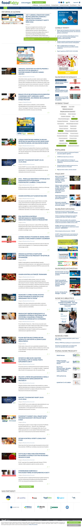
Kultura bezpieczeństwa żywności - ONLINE (65, 231)
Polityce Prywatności (33, 524)
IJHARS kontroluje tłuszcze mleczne (32, 196)
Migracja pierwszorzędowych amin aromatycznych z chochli (61, 90)
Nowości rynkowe (63, 126)
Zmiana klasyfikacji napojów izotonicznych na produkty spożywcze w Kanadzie (33, 255)
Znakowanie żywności (73, 145)
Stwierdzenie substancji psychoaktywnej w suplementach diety (33, 471)
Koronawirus (61, 123)
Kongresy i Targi (74, 121)
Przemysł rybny (73, 138)
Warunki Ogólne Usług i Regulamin (14, 520)
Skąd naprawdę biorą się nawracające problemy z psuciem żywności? (61, 197)
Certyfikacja (63, 114)
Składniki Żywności (46, 8)
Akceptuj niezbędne (73, 525)
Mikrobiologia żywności (72, 123)
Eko (73, 116)
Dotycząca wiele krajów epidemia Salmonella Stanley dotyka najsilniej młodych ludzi (33, 455)
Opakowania (54, 8)
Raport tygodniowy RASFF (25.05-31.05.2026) (67, 51)
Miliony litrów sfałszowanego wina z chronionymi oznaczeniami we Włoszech (33, 378)
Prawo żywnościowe (71, 131)
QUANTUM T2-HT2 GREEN (64, 382)
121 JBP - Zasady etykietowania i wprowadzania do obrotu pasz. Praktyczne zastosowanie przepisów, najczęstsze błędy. (66, 235)
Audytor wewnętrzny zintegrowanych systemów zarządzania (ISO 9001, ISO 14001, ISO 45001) (66, 216)
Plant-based (73, 128)
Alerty (24, 222)
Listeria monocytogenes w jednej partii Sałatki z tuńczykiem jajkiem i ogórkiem (34, 237)
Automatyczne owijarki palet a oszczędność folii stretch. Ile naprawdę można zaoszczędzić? (66, 346)
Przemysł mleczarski (62, 136)
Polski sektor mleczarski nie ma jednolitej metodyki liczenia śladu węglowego (32, 339)
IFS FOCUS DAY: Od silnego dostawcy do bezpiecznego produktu (62, 273)
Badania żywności (68, 109)
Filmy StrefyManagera (63, 118)
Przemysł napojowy (74, 136)
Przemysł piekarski (63, 138)
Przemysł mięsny (74, 133)
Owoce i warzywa (63, 128)
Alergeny (64, 106)
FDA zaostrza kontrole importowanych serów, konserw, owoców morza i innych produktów (33, 218)
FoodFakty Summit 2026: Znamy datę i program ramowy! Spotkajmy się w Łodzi (32, 418)
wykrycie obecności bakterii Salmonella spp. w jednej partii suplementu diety (30, 359)
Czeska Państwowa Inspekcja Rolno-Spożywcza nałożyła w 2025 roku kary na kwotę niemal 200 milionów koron (33, 141)
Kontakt (40, 520)
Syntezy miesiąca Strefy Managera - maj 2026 (61, 292)
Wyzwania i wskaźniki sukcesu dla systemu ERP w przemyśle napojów (62, 204)
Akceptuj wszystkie (73, 522)
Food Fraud (74, 118)
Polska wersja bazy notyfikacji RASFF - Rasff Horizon (63, 362)
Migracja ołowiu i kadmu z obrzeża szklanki (61, 82)
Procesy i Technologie (36, 8)
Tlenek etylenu (73, 143)
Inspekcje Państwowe (62, 121)
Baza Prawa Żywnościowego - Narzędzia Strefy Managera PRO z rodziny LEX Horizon (64, 369)
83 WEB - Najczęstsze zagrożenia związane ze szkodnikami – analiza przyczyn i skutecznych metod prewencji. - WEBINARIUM (67, 227)
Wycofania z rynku (61, 145)
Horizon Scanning (76, 520)
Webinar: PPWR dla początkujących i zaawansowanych (67, 342)
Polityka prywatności (30, 520)
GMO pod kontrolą (61, 376)
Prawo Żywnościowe (25, 8)
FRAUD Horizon (61, 355)
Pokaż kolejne (26, 486)
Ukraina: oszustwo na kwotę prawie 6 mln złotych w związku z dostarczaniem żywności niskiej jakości (33, 71)
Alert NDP (71, 106)
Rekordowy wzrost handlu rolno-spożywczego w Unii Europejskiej (61, 98)
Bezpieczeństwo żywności (67, 111)
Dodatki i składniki (65, 116)
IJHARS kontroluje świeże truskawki (32, 274)
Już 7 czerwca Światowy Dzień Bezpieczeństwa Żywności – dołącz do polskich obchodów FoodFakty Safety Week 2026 (37, 18)
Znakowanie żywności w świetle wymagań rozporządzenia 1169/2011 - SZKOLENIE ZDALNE (66, 212)
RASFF (62, 141)
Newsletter (55, 520)
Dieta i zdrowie (72, 114)
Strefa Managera (74, 8)
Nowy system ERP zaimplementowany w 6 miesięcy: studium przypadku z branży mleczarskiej (61, 179)
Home (5, 8)
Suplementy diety (63, 143)
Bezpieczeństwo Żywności (13, 8)
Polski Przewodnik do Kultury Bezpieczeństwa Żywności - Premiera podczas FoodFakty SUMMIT (61, 283)
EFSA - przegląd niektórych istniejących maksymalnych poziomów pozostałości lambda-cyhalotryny (34, 180)
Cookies (47, 520)
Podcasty (60, 131)
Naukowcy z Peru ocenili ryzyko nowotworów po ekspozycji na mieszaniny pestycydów (31, 296)
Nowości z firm (66, 8)
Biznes (59, 8)
